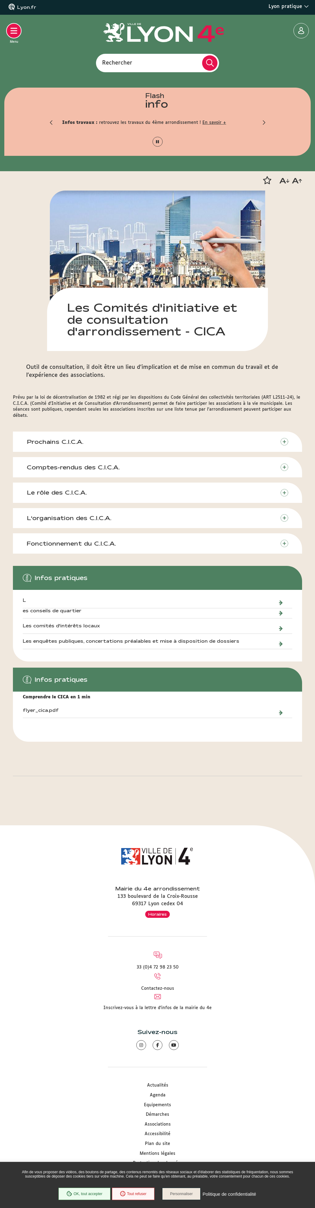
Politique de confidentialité (229, 1194)
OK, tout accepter (84, 1193)
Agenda (157, 1095)
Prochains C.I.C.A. (55, 441)
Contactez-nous (157, 988)
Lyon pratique (289, 6)
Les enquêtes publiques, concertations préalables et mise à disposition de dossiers (132, 641)
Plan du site (157, 1144)
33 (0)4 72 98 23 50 (158, 967)
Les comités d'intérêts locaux (61, 625)
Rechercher (117, 62)
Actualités (157, 1085)
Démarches (157, 1114)
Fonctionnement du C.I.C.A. (71, 543)
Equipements (157, 1105)
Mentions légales (157, 1153)
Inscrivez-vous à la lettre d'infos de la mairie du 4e (157, 1008)
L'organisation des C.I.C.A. (69, 518)
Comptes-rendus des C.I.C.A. (73, 467)
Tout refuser (133, 1193)
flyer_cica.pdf (41, 710)
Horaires (157, 914)
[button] (51, 122)
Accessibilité (157, 1134)
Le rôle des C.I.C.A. (57, 492)
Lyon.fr (26, 7)
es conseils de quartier (52, 610)
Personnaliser (181, 1194)
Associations (158, 1124)
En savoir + (214, 122)
